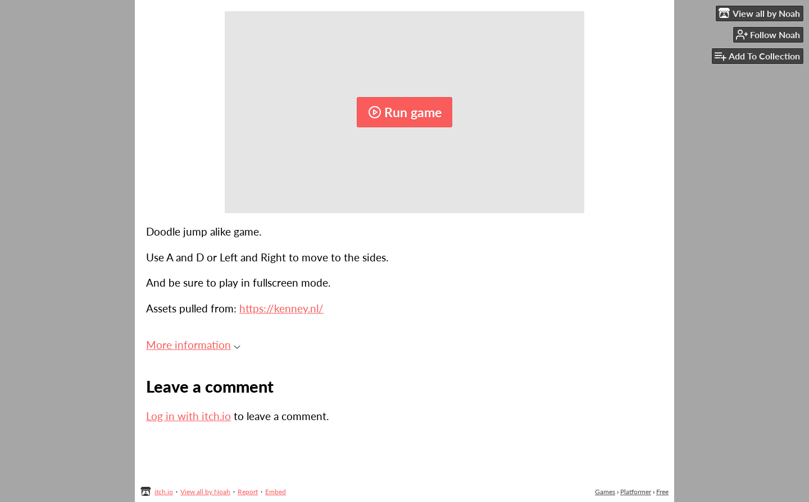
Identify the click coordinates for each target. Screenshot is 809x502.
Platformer (635, 491)
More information (193, 344)
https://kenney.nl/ (281, 308)
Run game (405, 112)
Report (248, 491)
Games (605, 491)
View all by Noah (205, 491)
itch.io (163, 491)
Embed (275, 491)
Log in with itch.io (188, 415)
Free (662, 491)
